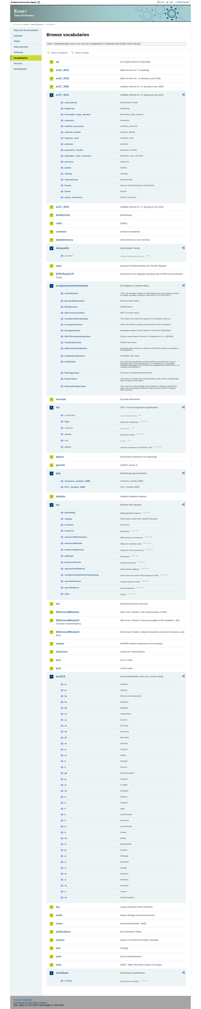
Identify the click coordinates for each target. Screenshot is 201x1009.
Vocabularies (21, 58)
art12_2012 (62, 70)
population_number (74, 150)
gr (66, 779)
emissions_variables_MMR (77, 481)
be (66, 702)
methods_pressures (74, 126)
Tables (17, 41)
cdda (59, 223)
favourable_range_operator (78, 114)
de (66, 731)
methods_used (72, 138)
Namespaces (20, 69)
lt (65, 820)
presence (69, 162)
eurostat (61, 399)
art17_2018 (62, 207)
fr (65, 767)
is (65, 803)
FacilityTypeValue (73, 342)
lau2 (58, 668)
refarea (68, 434)
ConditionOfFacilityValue (76, 319)
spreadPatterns (72, 587)
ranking (68, 174)
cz (66, 725)
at (65, 690)
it (65, 809)
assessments (71, 102)
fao (58, 407)
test (58, 948)
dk (66, 737)
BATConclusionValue (75, 313)
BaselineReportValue (74, 301)
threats (68, 185)
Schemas (18, 52)
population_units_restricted (78, 156)
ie (65, 797)
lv (65, 832)
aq (57, 61)
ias (57, 504)
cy (66, 720)
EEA (26, 2)
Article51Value (71, 293)
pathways (69, 556)
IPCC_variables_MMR (75, 487)
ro (66, 862)
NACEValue (70, 362)
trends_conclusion (73, 197)
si (65, 879)
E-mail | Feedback (23, 999)
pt (65, 856)
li (65, 814)
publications (63, 931)
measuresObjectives (74, 550)
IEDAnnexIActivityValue (76, 348)
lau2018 (60, 676)
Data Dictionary (37, 24)
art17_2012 (62, 95)
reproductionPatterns (75, 568)
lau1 (58, 660)
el (65, 749)
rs (65, 868)
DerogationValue (72, 330)
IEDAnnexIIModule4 (67, 632)
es (66, 755)
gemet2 (60, 465)
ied (58, 603)
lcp (58, 907)
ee (66, 743)
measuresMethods (73, 543)
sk (66, 885)
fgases (60, 456)
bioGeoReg (70, 512)
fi (65, 761)
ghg (58, 473)
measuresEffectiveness (76, 537)
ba (66, 696)
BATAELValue (71, 307)
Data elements (21, 47)
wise (58, 964)
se (66, 874)
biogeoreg (69, 108)
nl (65, 844)
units (67, 594)
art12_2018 (62, 78)
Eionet (26, 24)
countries (69, 525)
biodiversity (63, 215)
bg (66, 708)
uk (66, 897)
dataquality (62, 248)
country (68, 981)
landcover (62, 651)
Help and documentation (26, 30)
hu (66, 791)
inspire (60, 643)
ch (66, 714)
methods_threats (73, 132)
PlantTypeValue (72, 373)
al (65, 684)
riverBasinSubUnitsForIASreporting (82, 575)
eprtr (59, 265)
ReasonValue (71, 379)
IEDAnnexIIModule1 (67, 612)
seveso (60, 940)
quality (68, 168)
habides (60, 496)
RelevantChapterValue (75, 386)
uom (58, 956)
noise (59, 923)
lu (65, 826)
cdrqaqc (68, 519)
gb (66, 773)
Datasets (18, 35)
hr (66, 785)
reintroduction (71, 179)
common (61, 231)
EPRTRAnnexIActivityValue (78, 336)
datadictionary (64, 239)
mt (66, 838)
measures (69, 120)
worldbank (62, 973)
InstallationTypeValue (75, 356)
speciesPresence (73, 581)
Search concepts (82, 53)
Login (162, 2)
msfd (59, 915)
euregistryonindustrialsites (72, 285)
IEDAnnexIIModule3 (67, 620)
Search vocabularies (59, 53)
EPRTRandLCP (65, 274)
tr (65, 891)
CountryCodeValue (73, 324)
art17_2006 (62, 86)
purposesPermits (73, 562)
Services (18, 63)
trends (68, 191)
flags (67, 421)
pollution (69, 144)
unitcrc (68, 447)
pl (65, 850)
